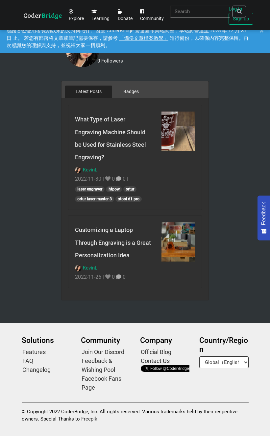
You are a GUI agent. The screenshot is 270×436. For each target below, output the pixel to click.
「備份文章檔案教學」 (143, 38)
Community (152, 15)
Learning (100, 15)
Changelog (36, 369)
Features (34, 351)
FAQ (27, 360)
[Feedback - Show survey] (264, 217)
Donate (125, 15)
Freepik (89, 419)
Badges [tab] (131, 91)
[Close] (261, 30)
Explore (76, 15)
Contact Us (155, 360)
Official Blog (156, 351)
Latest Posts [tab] (89, 91)
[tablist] (135, 91)
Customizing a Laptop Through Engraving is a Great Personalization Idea (113, 242)
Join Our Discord (103, 351)
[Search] (200, 12)
